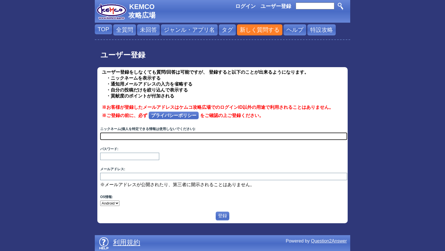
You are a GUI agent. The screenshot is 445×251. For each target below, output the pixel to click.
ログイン (245, 6)
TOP (103, 29)
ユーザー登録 (276, 6)
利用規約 (126, 242)
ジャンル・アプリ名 (189, 30)
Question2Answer (329, 241)
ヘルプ (294, 30)
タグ (227, 30)
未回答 (148, 30)
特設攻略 (321, 30)
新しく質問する (260, 30)
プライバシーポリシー (173, 115)
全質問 (124, 30)
